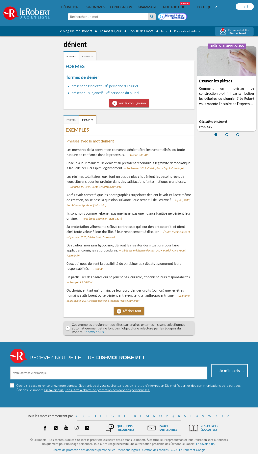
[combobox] (108, 16)
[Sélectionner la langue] (245, 6)
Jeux (163, 31)
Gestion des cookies (155, 450)
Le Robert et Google (192, 450)
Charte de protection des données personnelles (84, 450)
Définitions (70, 7)
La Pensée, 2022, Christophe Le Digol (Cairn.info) (155, 168)
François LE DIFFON (81, 282)
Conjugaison (121, 7)
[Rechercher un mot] (152, 16)
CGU (174, 450)
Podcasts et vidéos (187, 31)
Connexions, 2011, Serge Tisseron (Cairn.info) (96, 187)
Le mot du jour (109, 31)
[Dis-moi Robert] (173, 17)
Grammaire (147, 7)
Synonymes (95, 7)
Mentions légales (129, 450)
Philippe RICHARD (139, 155)
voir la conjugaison (132, 103)
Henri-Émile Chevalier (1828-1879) (102, 218)
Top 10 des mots (140, 31)
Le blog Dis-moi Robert (74, 31)
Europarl (99, 269)
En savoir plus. (94, 332)
